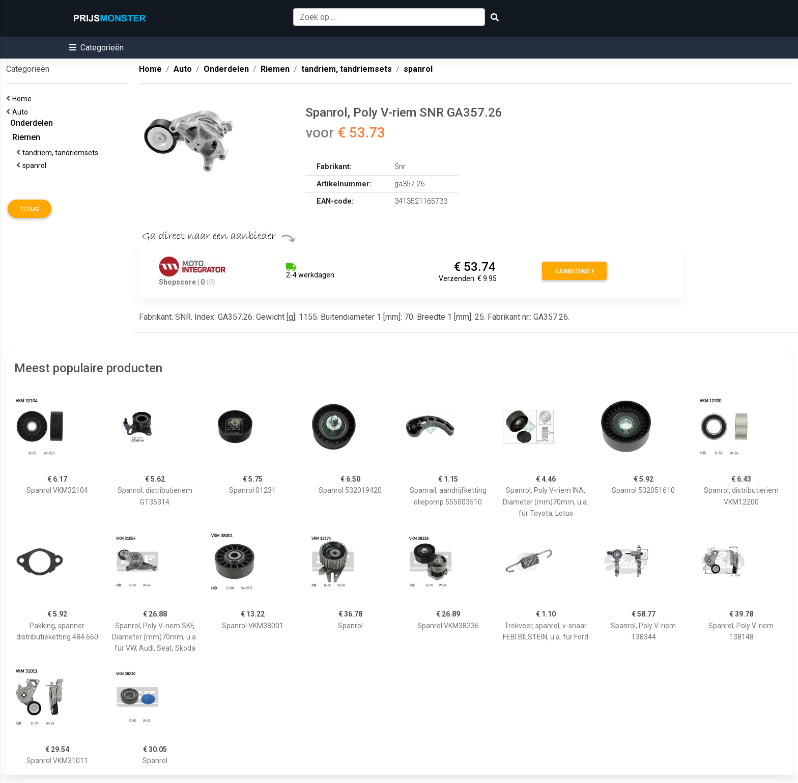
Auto (21, 112)
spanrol (35, 165)
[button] (96, 47)
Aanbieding (574, 271)
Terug (29, 209)
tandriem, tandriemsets (61, 153)
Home (23, 99)
